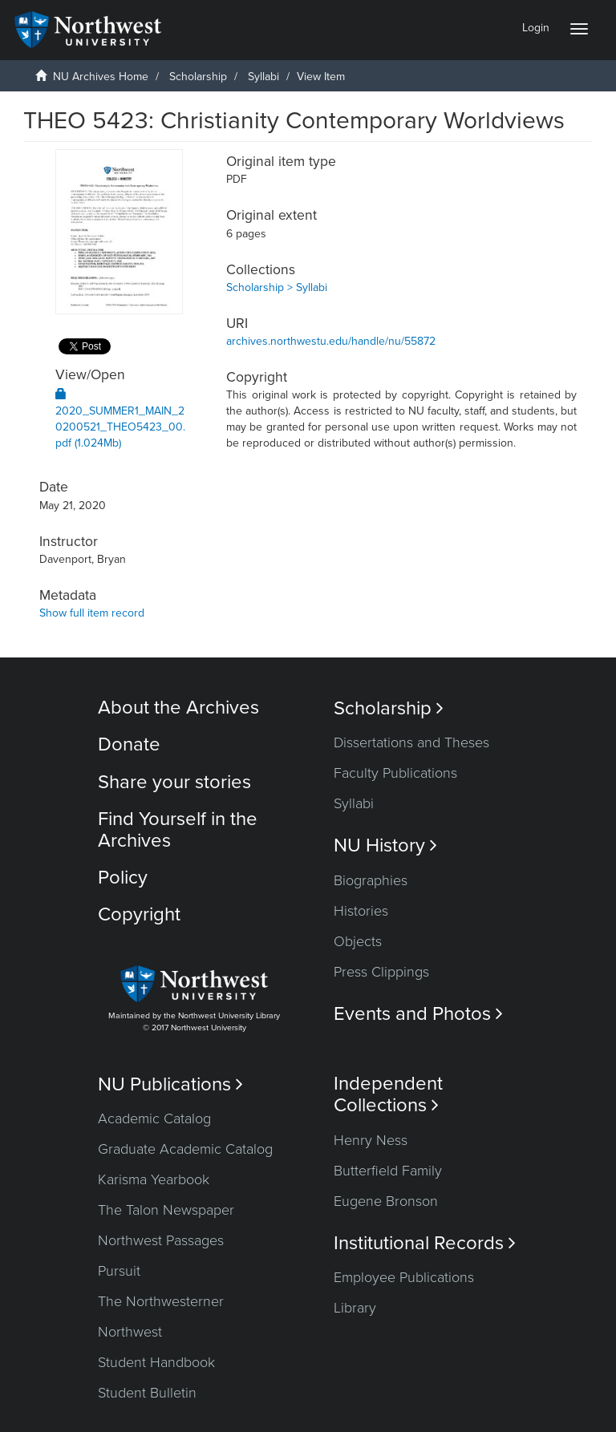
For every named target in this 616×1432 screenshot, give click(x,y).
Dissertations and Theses (411, 742)
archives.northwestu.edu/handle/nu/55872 (331, 341)
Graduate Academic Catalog (185, 1149)
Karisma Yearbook (153, 1179)
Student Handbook (156, 1362)
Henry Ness (370, 1140)
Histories (361, 911)
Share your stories (174, 782)
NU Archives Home (100, 76)
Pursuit (119, 1271)
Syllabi (263, 76)
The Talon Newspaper (166, 1210)
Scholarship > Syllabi (276, 287)
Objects (358, 941)
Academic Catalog (154, 1118)
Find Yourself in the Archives (177, 829)
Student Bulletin (147, 1393)
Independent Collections (388, 1094)
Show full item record (91, 613)
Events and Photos (418, 1013)
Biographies (370, 880)
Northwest (130, 1332)
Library (355, 1308)
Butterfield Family (388, 1170)
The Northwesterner (161, 1301)
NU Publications (170, 1084)
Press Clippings (381, 972)
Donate (129, 744)
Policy (123, 877)
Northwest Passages (161, 1240)
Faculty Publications (395, 773)
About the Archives (178, 707)
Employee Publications (404, 1277)
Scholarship (198, 76)
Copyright (139, 914)
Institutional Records (425, 1243)
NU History (385, 845)
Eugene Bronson (386, 1201)
